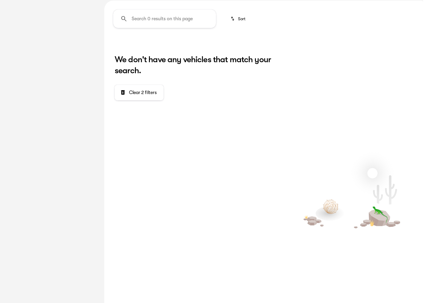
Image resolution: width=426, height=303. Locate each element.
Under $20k (319, 44)
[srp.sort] (238, 74)
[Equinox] (42, 53)
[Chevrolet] (17, 53)
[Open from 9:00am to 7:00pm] (357, 4)
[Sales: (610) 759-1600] (305, 4)
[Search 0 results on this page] (164, 74)
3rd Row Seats (129, 44)
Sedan (392, 44)
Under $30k (358, 44)
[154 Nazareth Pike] (403, 4)
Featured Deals (179, 44)
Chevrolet (258, 44)
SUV (288, 44)
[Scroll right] (416, 44)
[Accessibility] (15, 4)
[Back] (83, 41)
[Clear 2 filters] (139, 148)
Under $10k (221, 44)
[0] (19, 122)
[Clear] (77, 162)
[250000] (78, 122)
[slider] (14, 91)
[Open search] (355, 20)
